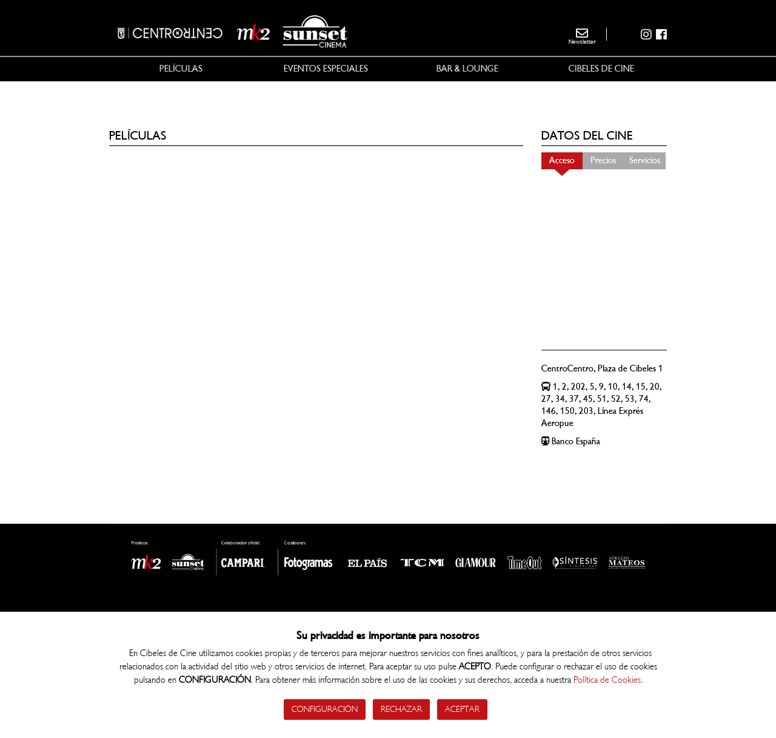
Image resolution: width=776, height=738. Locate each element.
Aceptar (462, 709)
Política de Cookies (607, 680)
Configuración (325, 709)
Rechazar (401, 709)
